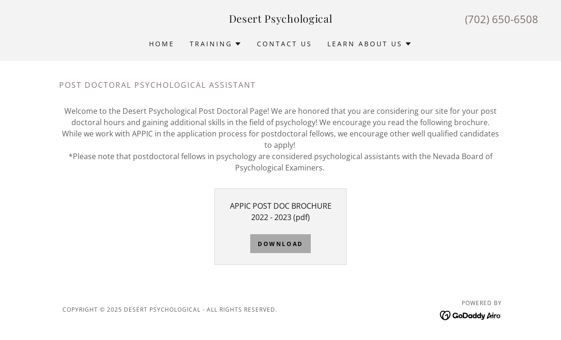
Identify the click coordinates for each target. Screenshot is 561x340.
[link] (281, 20)
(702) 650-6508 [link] (501, 19)
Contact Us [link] (284, 43)
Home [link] (162, 43)
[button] (216, 44)
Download (280, 244)
